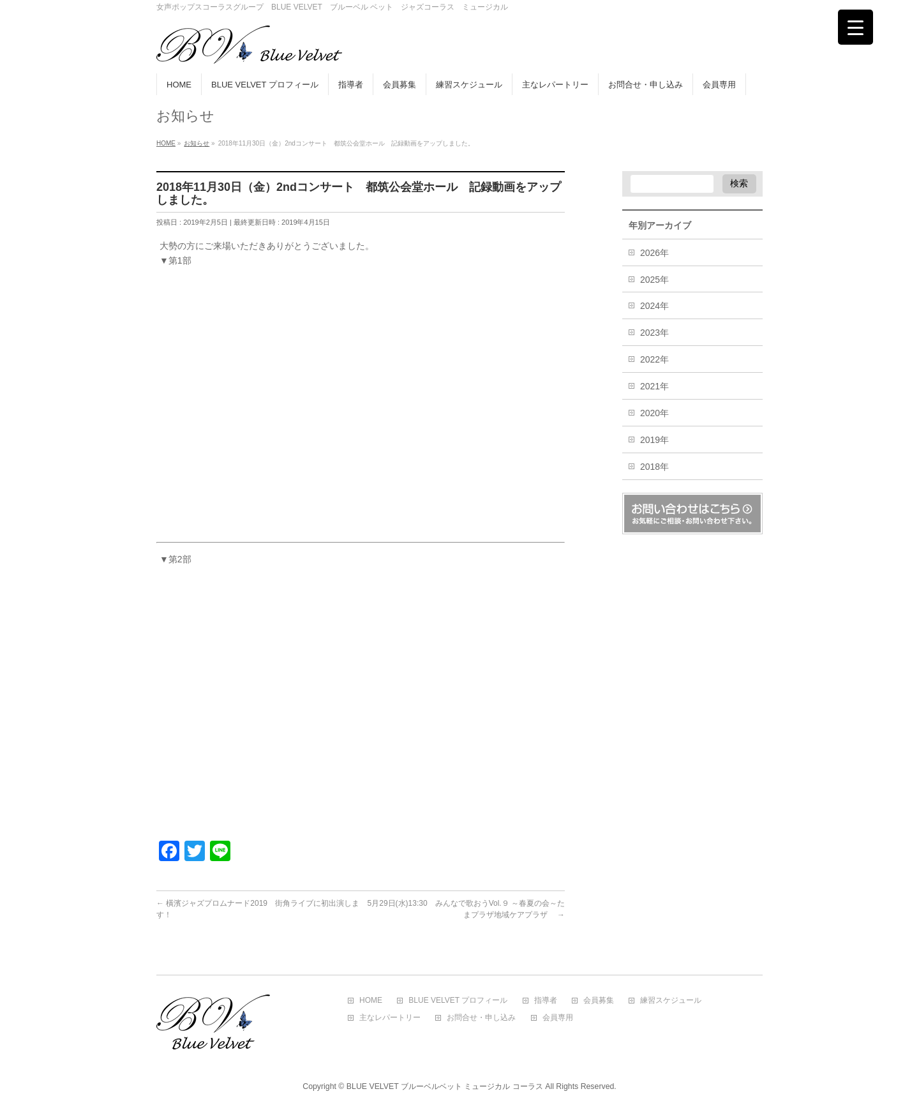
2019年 (654, 440)
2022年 (654, 359)
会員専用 (557, 1018)
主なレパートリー (390, 1018)
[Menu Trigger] (855, 27)
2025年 (654, 279)
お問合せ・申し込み (481, 1018)
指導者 (545, 1000)
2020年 (654, 413)
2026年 (654, 253)
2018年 (654, 467)
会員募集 (598, 1000)
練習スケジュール (670, 1000)
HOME (370, 1000)
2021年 (654, 386)
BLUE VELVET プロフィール (457, 1000)
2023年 (654, 332)
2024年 (654, 306)
